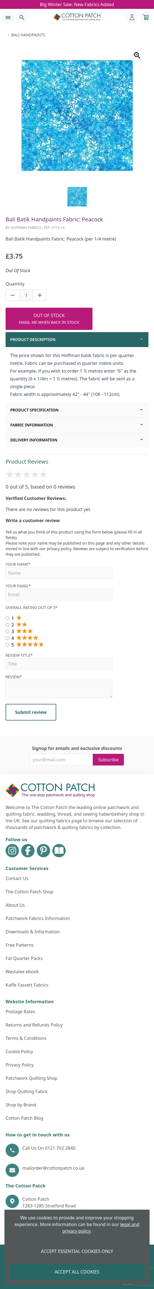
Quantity (15, 284)
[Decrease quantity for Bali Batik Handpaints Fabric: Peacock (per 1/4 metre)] (12, 295)
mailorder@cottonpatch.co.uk (53, 1168)
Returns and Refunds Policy (34, 1025)
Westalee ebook (22, 972)
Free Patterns (19, 945)
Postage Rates (20, 1012)
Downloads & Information (33, 932)
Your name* (59, 570)
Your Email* (59, 591)
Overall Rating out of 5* (32, 607)
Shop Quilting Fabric (27, 1091)
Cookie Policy (19, 1051)
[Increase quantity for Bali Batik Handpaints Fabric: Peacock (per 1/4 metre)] (40, 295)
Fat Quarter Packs (24, 958)
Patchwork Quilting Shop (31, 1078)
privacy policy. (59, 548)
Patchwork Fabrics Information (38, 918)
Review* (59, 686)
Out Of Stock (49, 318)
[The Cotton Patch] (76, 17)
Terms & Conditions (26, 1038)
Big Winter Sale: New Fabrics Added (77, 4)
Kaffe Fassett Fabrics (27, 985)
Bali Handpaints (28, 34)
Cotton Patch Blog (24, 1118)
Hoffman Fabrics (26, 227)
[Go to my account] (132, 17)
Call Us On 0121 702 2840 (48, 1148)
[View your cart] (146, 17)
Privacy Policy (20, 1065)
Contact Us (17, 878)
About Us (15, 905)
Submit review (31, 712)
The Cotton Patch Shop (29, 892)
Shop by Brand (21, 1105)
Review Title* (59, 661)
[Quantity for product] (26, 295)
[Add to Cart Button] (49, 319)
